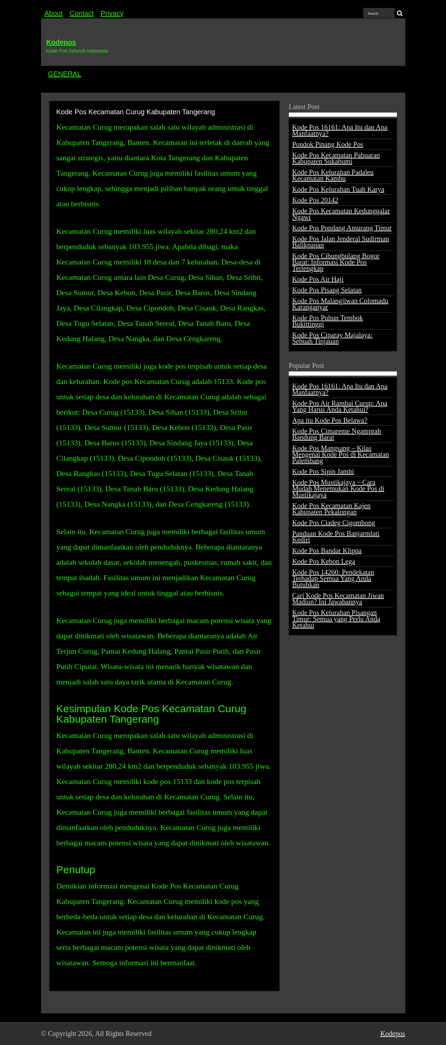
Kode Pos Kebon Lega (323, 561)
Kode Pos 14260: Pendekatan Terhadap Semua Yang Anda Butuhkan (333, 578)
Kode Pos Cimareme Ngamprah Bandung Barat (336, 434)
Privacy (112, 13)
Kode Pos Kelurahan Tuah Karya (338, 189)
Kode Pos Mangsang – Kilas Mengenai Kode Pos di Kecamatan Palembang (340, 454)
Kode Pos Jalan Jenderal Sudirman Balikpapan (340, 242)
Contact (82, 13)
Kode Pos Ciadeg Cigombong (333, 523)
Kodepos (61, 42)
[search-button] (400, 13)
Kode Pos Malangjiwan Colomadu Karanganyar (340, 304)
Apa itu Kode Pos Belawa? (330, 420)
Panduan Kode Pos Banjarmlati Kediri (336, 537)
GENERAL (65, 74)
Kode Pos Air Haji (318, 279)
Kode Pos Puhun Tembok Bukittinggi (327, 321)
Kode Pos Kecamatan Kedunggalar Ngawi (341, 214)
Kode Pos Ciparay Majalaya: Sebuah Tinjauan (332, 338)
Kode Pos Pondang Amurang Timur (342, 228)
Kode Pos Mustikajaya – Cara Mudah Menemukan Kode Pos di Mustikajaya (338, 488)
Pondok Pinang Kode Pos (327, 144)
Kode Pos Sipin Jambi (323, 471)
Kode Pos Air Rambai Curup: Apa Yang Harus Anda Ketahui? (339, 406)
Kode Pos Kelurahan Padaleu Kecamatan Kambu (333, 175)
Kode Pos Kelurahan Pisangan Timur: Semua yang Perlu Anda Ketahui (336, 619)
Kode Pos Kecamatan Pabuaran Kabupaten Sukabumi (336, 158)
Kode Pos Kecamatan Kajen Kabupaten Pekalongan (331, 509)
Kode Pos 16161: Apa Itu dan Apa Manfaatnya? (339, 130)
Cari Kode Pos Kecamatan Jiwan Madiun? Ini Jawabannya (338, 599)
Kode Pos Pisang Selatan (327, 290)
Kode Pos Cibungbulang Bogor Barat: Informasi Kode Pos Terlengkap (336, 262)
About (54, 13)
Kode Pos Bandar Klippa (327, 550)
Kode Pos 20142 (315, 200)
